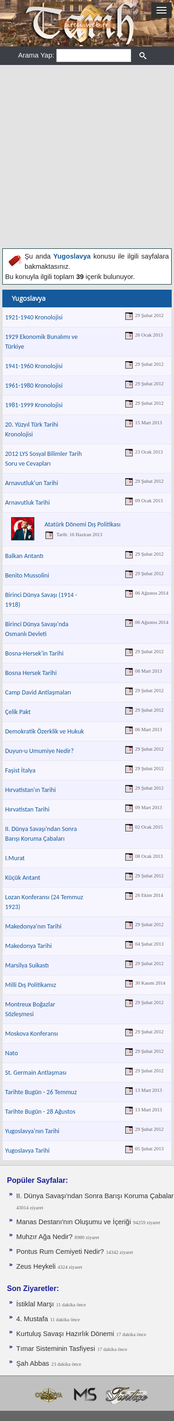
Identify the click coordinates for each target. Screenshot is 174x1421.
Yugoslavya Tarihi (27, 1151)
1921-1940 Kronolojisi (34, 317)
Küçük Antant (22, 878)
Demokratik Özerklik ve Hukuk (44, 731)
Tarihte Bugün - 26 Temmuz (41, 1092)
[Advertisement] (87, 157)
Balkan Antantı (24, 556)
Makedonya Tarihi (28, 946)
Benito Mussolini (27, 575)
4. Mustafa (32, 1319)
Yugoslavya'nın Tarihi (32, 1131)
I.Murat (15, 858)
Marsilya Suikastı (27, 965)
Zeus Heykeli (36, 1266)
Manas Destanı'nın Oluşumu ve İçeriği (73, 1222)
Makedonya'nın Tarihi (33, 926)
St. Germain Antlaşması (35, 1073)
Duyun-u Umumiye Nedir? (39, 751)
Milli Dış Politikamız (30, 985)
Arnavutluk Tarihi (27, 502)
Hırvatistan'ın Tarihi (30, 790)
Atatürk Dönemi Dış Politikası (83, 524)
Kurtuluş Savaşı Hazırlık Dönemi (65, 1333)
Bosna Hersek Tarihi (31, 673)
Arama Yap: (36, 55)
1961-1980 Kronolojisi (34, 385)
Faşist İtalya (20, 770)
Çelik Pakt (18, 712)
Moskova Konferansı (31, 1034)
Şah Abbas (32, 1363)
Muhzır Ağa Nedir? (44, 1236)
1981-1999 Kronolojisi (34, 405)
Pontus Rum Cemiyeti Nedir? (60, 1251)
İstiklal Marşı (35, 1304)
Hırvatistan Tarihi (27, 809)
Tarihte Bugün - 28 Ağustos (40, 1112)
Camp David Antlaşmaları (38, 692)
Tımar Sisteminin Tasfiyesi (55, 1348)
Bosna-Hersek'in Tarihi (34, 653)
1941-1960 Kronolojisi (34, 366)
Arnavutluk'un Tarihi (31, 483)
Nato (11, 1053)
